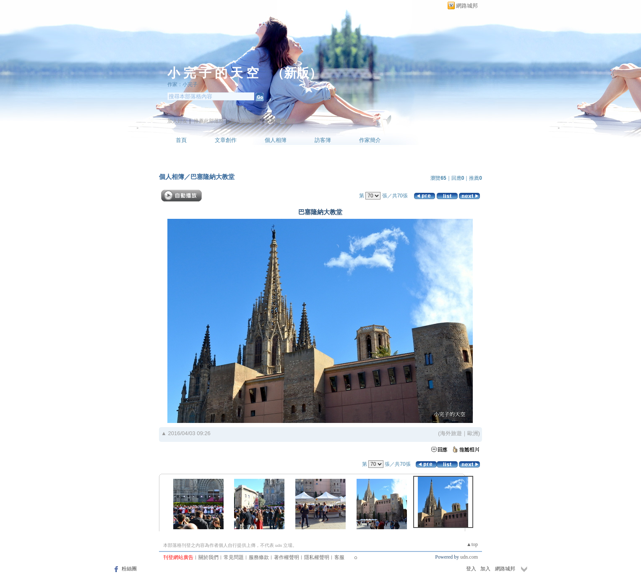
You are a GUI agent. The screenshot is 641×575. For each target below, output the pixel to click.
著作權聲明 (286, 557)
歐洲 (472, 433)
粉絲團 (129, 569)
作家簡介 (370, 140)
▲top (472, 544)
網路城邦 (467, 6)
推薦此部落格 (209, 121)
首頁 (181, 140)
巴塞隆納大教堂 (212, 176)
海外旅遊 (451, 433)
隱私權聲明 (316, 557)
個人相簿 (276, 140)
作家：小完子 (182, 84)
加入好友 (177, 121)
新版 (296, 73)
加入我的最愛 (245, 121)
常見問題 (234, 557)
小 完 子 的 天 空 (213, 73)
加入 (485, 569)
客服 (339, 557)
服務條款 (259, 557)
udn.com (469, 557)
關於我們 (208, 557)
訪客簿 (323, 140)
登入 (471, 569)
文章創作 (226, 140)
